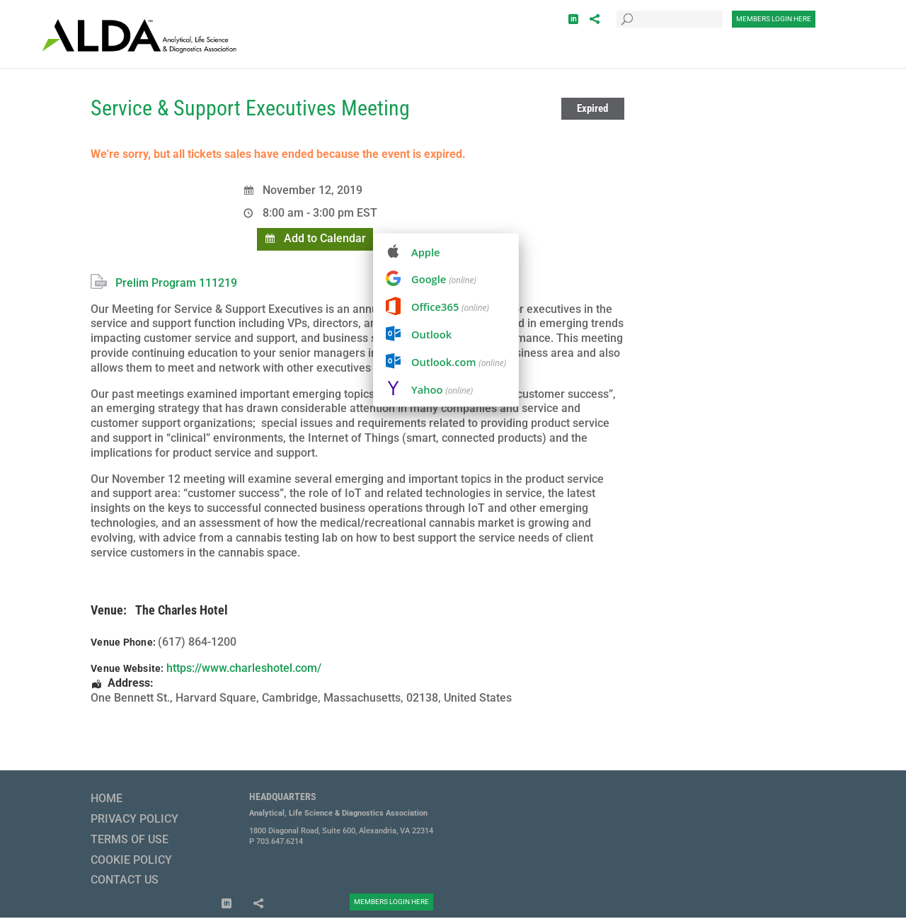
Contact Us (125, 879)
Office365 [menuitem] (450, 306)
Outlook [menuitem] (431, 334)
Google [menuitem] (443, 279)
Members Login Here (773, 19)
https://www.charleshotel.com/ (243, 668)
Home (106, 798)
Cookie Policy (131, 860)
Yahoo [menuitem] (442, 389)
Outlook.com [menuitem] (458, 362)
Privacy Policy (134, 819)
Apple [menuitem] (425, 252)
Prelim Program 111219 (176, 283)
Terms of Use (129, 839)
